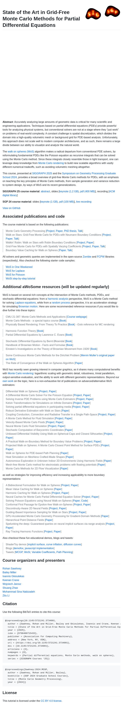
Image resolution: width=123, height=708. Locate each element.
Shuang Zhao (10, 587)
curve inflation (54, 544)
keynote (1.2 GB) (69, 191)
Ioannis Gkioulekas (13, 576)
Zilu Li (6, 595)
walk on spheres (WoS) (21, 151)
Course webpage (76, 316)
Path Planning (64, 552)
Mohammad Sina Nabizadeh (19, 591)
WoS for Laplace (15, 270)
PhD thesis (70, 231)
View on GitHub (11, 208)
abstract (45, 191)
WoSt (27, 552)
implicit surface (36, 544)
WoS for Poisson (15, 274)
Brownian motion (28, 306)
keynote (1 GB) (49, 201)
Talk (80, 231)
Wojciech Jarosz (12, 584)
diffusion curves (72, 544)
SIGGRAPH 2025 (42, 173)
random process (61, 302)
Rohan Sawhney (12, 568)
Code (84, 500)
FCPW (101, 256)
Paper (59, 231)
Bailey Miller (9, 572)
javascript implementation (39, 548)
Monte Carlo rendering (51, 163)
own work (8, 381)
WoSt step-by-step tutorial (20, 278)
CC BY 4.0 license (51, 700)
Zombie (87, 256)
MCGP (19, 552)
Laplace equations (25, 302)
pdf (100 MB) (66, 201)
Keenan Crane (11, 580)
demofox (18, 548)
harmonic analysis (58, 298)
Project (50, 231)
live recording (83, 201)
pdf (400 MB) (87, 191)
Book (63, 320)
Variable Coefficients (43, 552)
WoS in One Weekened (19, 267)
